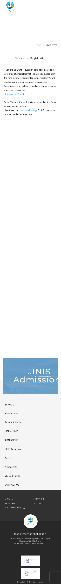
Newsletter (11, 466)
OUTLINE (9, 498)
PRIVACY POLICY (12, 503)
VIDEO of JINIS (12, 475)
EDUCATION (11, 413)
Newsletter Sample (16, 93)
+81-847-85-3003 (23, 543)
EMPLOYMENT (39, 498)
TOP (39, 45)
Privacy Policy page (28, 110)
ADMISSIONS (11, 440)
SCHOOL (9, 404)
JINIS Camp (38, 503)
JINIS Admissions (14, 449)
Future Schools (13, 422)
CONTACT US (12, 484)
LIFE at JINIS (11, 431)
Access (8, 458)
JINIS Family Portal (15, 507)
